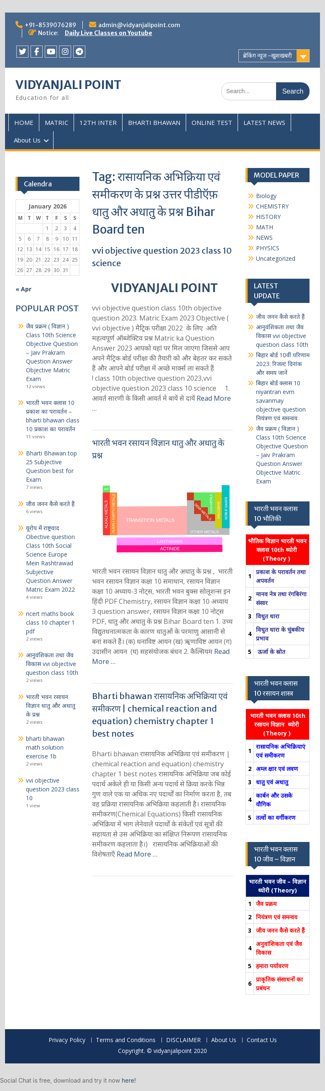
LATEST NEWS (264, 122)
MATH (264, 227)
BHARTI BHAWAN (154, 122)
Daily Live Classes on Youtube (108, 33)
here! (129, 1080)
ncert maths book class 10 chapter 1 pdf (50, 622)
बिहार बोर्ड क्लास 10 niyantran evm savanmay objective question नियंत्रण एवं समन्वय (281, 400)
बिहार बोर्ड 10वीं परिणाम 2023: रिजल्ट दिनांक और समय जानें (283, 363)
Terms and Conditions (126, 1040)
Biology (266, 196)
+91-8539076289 (50, 25)
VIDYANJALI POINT (68, 84)
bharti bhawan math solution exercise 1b (45, 747)
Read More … (137, 854)
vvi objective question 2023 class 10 (52, 789)
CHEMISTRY (272, 206)
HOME (23, 122)
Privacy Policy (67, 1040)
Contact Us (262, 1040)
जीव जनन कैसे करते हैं (280, 316)
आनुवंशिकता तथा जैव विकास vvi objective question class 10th (282, 335)
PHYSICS (267, 248)
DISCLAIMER (183, 1040)
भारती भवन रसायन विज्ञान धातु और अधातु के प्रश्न (50, 705)
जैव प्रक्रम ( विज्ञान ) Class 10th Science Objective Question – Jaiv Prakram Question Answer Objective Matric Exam (282, 455)
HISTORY (268, 217)
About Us (27, 140)
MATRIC (56, 122)
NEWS (264, 238)
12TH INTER (98, 122)
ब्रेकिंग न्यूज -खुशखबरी (267, 55)
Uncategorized (275, 258)
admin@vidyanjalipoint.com (139, 25)
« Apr (23, 289)
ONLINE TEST (212, 122)
